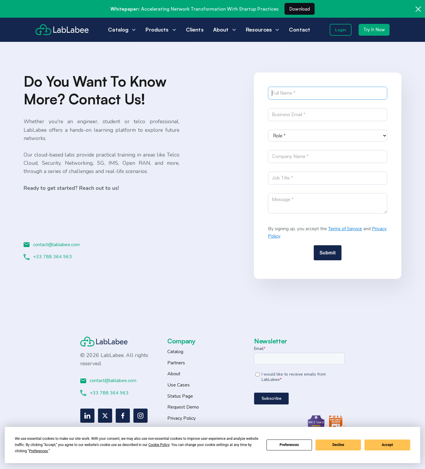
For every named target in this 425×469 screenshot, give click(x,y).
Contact (299, 29)
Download (299, 9)
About (173, 374)
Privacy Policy (181, 418)
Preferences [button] (38, 451)
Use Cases (178, 385)
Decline (338, 445)
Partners (176, 363)
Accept (387, 445)
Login (340, 29)
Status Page (180, 396)
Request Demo (183, 407)
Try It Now (374, 29)
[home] (62, 29)
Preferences (289, 445)
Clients (195, 29)
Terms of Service (345, 229)
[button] (122, 29)
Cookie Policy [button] (158, 445)
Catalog (175, 351)
